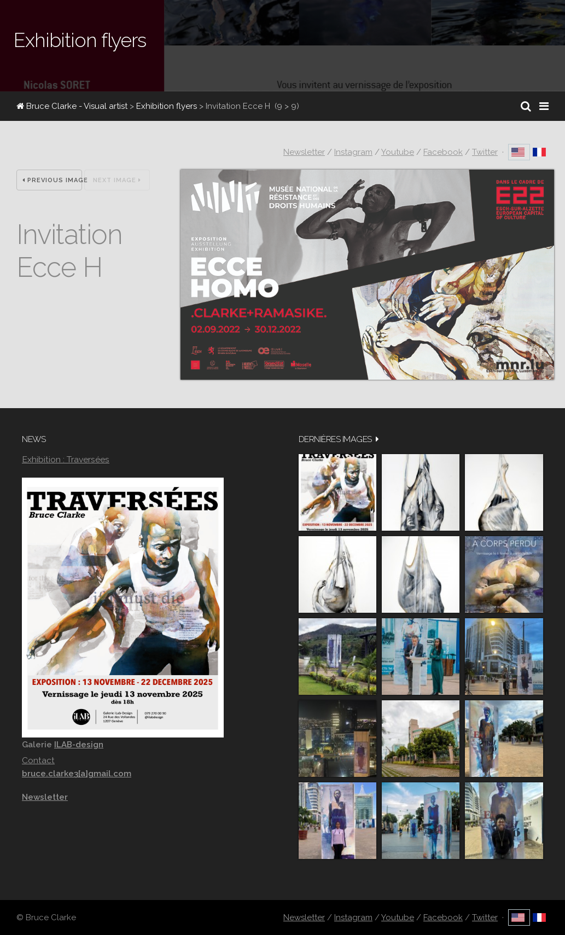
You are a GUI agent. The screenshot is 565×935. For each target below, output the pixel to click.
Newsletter (304, 152)
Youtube (397, 152)
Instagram (353, 152)
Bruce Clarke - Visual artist (71, 106)
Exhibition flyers (166, 106)
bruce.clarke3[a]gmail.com (76, 774)
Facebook (443, 152)
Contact (38, 760)
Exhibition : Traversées (65, 459)
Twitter (485, 152)
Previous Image (52, 180)
